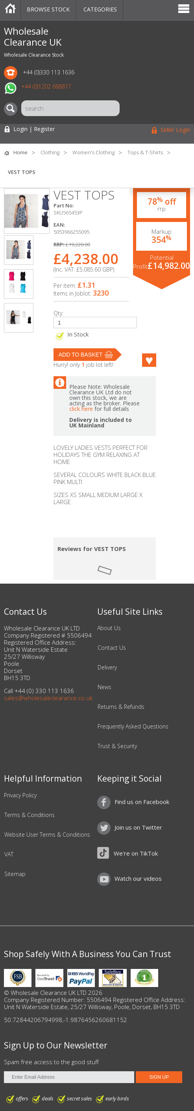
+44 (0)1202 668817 (46, 86)
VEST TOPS (21, 172)
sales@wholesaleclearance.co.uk (48, 698)
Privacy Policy (20, 795)
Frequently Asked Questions (133, 726)
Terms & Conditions (29, 815)
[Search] (12, 109)
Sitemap (15, 874)
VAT (8, 854)
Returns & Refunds (121, 706)
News (104, 687)
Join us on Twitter (138, 827)
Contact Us (112, 647)
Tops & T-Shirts (145, 152)
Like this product (149, 360)
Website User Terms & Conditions (47, 834)
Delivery (107, 667)
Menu (184, 10)
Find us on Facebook (142, 802)
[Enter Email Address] (69, 1077)
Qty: (58, 313)
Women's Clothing (93, 152)
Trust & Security (117, 746)
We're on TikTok (136, 853)
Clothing (50, 152)
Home (10, 10)
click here (81, 408)
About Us (109, 628)
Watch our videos (138, 878)
